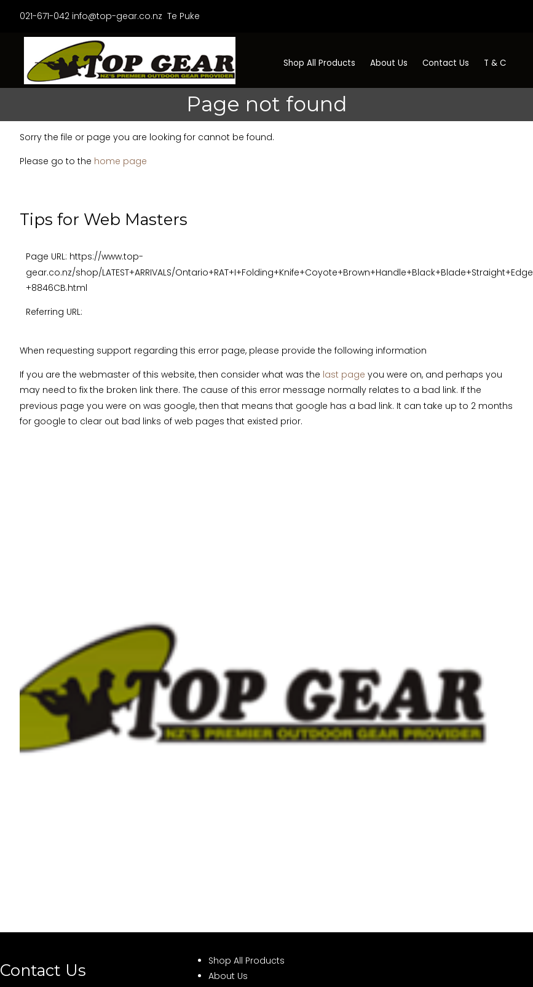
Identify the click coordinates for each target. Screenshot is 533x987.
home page (120, 161)
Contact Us (445, 63)
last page (344, 374)
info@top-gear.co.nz (117, 16)
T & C (495, 63)
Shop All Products (319, 63)
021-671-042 (44, 16)
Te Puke (182, 16)
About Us (389, 63)
